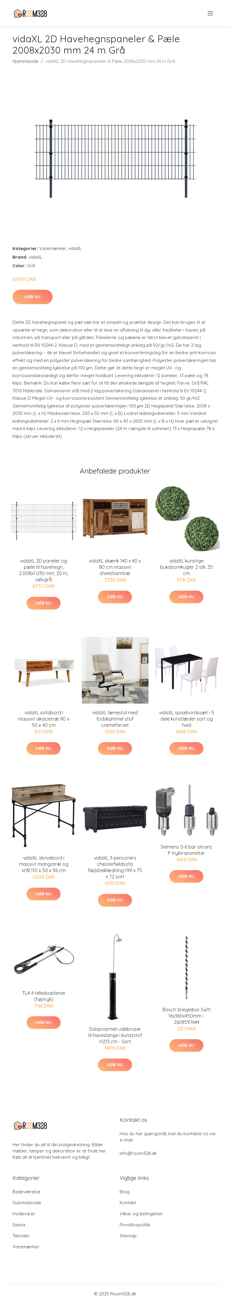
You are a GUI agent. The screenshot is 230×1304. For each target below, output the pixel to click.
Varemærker (52, 248)
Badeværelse (26, 1191)
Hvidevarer (23, 1213)
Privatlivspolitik (135, 1225)
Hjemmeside (25, 61)
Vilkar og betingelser (141, 1213)
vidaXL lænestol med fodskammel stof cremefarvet (115, 719)
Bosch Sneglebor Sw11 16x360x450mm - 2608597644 (186, 1016)
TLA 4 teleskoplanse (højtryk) (43, 996)
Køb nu (32, 296)
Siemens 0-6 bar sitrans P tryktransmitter (186, 850)
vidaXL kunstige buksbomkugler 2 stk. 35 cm (186, 567)
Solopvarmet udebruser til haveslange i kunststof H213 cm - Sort (115, 1035)
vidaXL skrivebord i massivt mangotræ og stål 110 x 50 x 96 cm (43, 864)
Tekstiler (21, 1236)
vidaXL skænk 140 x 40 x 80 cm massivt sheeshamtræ (115, 567)
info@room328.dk (138, 1153)
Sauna (18, 1225)
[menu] (211, 13)
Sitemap (128, 1236)
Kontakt (128, 1202)
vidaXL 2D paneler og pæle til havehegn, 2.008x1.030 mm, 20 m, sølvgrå (43, 570)
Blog (124, 1191)
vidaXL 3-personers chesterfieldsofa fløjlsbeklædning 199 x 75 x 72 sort (115, 867)
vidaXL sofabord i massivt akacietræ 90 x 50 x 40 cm (43, 719)
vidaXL (75, 248)
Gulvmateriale (26, 1202)
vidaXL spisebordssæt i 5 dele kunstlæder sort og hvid (186, 719)
